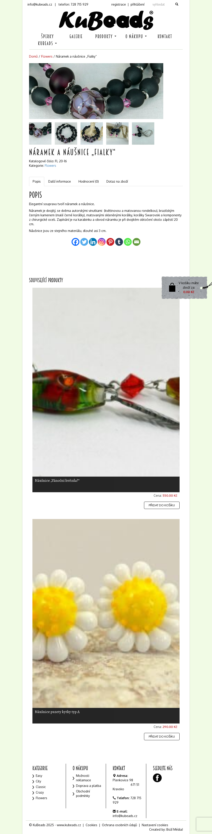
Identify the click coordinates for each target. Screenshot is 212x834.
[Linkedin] (93, 242)
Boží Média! (174, 829)
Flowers (47, 56)
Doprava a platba (88, 786)
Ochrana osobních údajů (119, 825)
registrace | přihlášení (127, 4)
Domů (33, 56)
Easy (39, 776)
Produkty (105, 36)
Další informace (59, 181)
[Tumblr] (119, 242)
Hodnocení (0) (88, 181)
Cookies (91, 825)
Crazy (40, 792)
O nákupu (136, 36)
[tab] (37, 181)
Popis (37, 181)
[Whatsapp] (128, 242)
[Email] (136, 242)
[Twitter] (84, 242)
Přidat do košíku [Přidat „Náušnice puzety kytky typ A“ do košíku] (162, 736)
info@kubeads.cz (40, 4)
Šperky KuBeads (47, 39)
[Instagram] (102, 242)
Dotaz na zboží (117, 181)
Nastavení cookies (155, 825)
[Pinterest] (110, 242)
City (38, 781)
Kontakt (165, 36)
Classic (41, 787)
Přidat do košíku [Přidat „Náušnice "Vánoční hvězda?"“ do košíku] (162, 505)
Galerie (76, 36)
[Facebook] (75, 242)
